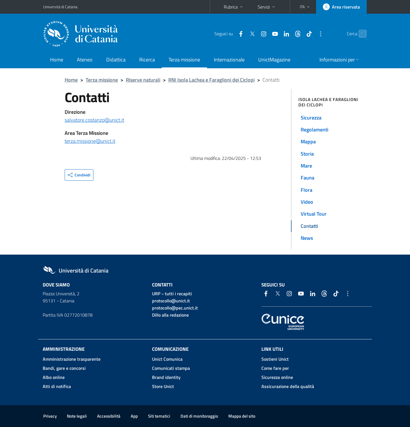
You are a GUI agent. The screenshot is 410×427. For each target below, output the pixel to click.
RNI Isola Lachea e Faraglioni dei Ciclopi (211, 80)
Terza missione (184, 59)
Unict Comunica (167, 359)
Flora (306, 190)
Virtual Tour (314, 214)
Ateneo (85, 59)
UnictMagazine (274, 59)
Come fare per (275, 368)
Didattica (116, 59)
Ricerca (147, 59)
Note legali (77, 416)
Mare (306, 166)
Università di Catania (60, 7)
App (134, 416)
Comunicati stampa (171, 368)
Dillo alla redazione (170, 315)
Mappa (308, 141)
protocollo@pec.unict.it (175, 307)
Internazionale (229, 59)
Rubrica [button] (234, 6)
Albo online (54, 377)
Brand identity (166, 377)
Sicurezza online (277, 377)
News (307, 238)
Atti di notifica (57, 386)
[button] (305, 6)
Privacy (50, 416)
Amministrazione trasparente (72, 359)
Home (56, 59)
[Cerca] (360, 34)
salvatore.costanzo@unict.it (94, 120)
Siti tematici (159, 416)
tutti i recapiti (178, 293)
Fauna (307, 177)
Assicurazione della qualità (287, 386)
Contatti (309, 226)
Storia (307, 154)
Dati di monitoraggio (199, 416)
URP (156, 293)
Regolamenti (314, 129)
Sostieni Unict (275, 359)
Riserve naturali (143, 80)
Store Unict (163, 386)
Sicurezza (311, 117)
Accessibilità (108, 416)
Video (307, 202)
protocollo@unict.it (171, 300)
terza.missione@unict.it (90, 141)
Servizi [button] (267, 6)
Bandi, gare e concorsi (64, 368)
